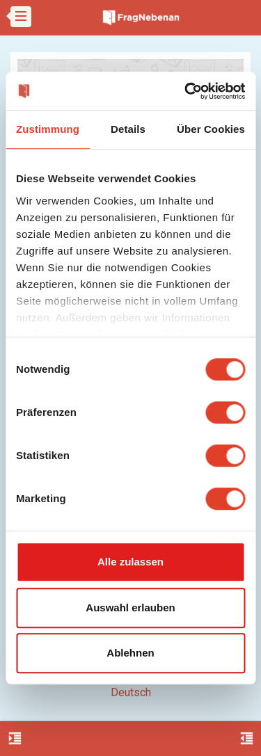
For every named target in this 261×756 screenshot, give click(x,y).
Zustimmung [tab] (47, 129)
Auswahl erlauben (130, 607)
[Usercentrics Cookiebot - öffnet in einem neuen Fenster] (186, 91)
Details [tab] (128, 129)
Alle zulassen (130, 562)
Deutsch (131, 692)
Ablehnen (130, 653)
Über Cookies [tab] (211, 129)
